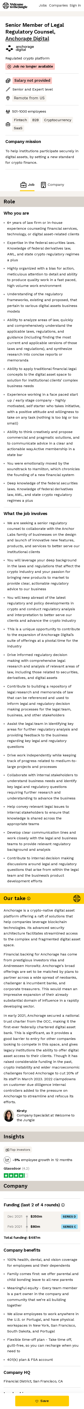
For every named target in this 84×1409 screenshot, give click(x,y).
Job (27, 184)
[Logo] (15, 5)
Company (52, 184)
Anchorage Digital (27, 39)
